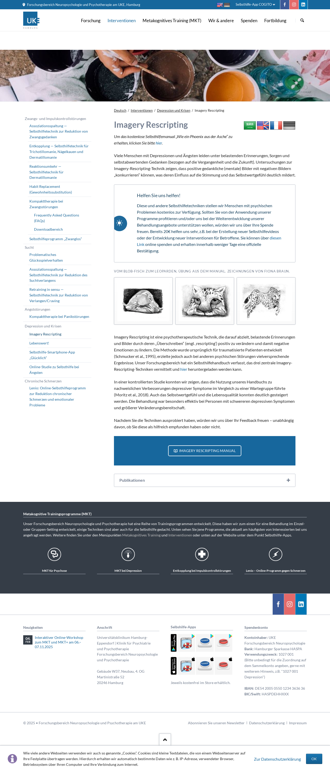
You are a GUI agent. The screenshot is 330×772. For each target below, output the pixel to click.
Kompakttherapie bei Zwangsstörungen (46, 204)
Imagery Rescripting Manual (207, 450)
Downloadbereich (48, 229)
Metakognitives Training (141, 535)
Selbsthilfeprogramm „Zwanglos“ (55, 239)
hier (159, 142)
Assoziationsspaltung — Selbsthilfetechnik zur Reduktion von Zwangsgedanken (58, 131)
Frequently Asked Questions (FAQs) (56, 218)
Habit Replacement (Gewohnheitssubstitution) (50, 189)
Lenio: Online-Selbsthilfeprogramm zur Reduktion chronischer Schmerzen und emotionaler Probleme (57, 396)
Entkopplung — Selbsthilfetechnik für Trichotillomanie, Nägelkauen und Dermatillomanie (59, 151)
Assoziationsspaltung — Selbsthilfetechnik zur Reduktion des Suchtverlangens (58, 275)
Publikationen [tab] (132, 480)
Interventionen (180, 535)
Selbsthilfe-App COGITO (254, 4)
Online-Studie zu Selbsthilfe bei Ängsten (54, 370)
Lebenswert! (39, 343)
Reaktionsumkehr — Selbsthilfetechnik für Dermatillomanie (46, 172)
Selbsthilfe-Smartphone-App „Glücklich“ (52, 355)
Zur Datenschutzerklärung (277, 759)
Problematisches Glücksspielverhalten (46, 257)
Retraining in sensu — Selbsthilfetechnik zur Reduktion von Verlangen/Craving (58, 295)
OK (314, 759)
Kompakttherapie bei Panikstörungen (59, 316)
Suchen (302, 20)
